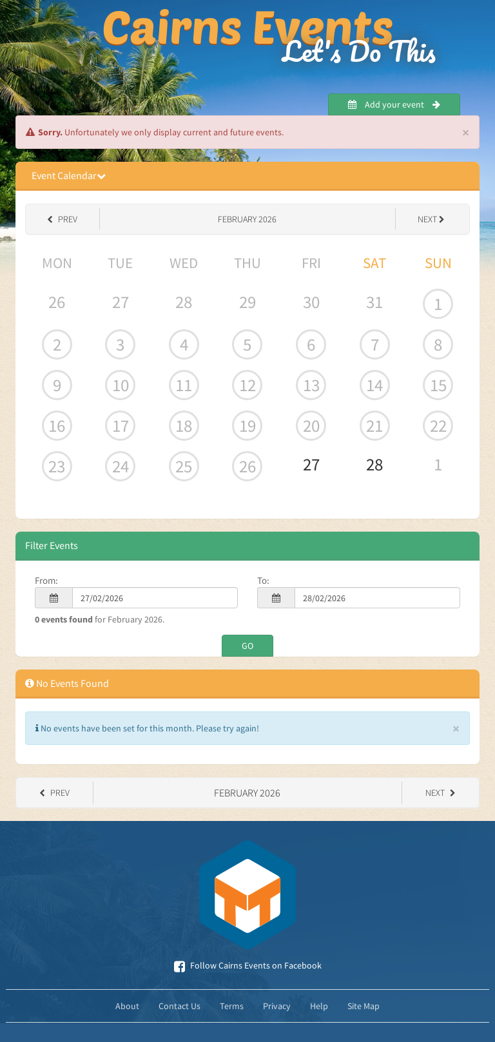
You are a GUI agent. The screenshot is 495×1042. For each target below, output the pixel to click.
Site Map (363, 1006)
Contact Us (179, 1006)
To (262, 580)
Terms (232, 1006)
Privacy (277, 1006)
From (45, 580)
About (127, 1006)
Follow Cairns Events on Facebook (248, 965)
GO (247, 645)
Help (319, 1006)
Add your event (394, 104)
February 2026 (247, 219)
